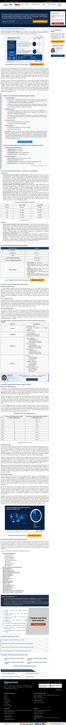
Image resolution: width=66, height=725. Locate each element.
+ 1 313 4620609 (7, 718)
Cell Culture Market (30, 676)
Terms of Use (7, 699)
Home (2, 8)
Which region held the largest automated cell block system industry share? (18, 647)
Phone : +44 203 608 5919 (39, 702)
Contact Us (11, 1)
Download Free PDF (40, 21)
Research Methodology (9, 21)
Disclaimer (6, 702)
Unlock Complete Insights (25, 141)
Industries (27, 4)
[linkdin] (59, 682)
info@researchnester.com (39, 697)
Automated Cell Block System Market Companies (24, 665)
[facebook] (58, 682)
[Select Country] (56, 687)
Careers (16, 1)
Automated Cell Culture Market (8, 673)
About (6, 1)
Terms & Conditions (8, 705)
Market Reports (59, 5)
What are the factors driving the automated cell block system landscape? (17, 643)
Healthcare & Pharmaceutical (10, 8)
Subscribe (59, 689)
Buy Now (57, 23)
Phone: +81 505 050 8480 (9, 711)
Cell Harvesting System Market (32, 673)
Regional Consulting (51, 4)
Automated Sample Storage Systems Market (11, 676)
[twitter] (61, 682)
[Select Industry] (44, 687)
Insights (43, 4)
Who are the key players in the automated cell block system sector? (16, 650)
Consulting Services (35, 4)
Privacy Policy (7, 704)
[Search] (60, 1)
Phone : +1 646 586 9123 (39, 711)
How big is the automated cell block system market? (13, 639)
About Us (6, 695)
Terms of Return (7, 701)
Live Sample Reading (58, 55)
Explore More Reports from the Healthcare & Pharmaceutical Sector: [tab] (17, 670)
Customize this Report (32, 379)
